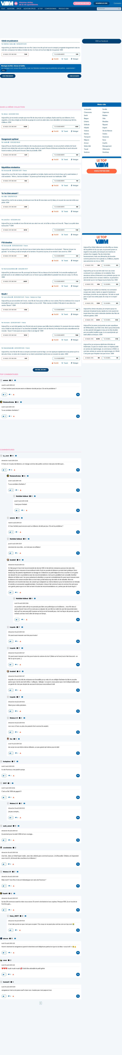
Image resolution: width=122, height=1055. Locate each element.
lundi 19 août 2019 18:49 (8, 987)
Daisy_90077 (14, 916)
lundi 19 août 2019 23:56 (21, 603)
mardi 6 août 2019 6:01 (8, 385)
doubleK (13, 560)
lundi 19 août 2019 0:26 (15, 744)
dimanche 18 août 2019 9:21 (9, 831)
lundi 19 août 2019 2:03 (8, 943)
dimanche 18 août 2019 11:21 (16, 565)
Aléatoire (10, 9)
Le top (40, 9)
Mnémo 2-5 (14, 718)
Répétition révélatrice (11, 168)
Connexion (117, 3)
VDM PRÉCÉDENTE (7, 76)
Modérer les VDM (101, 3)
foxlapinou (7, 761)
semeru (5, 380)
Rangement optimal (10, 139)
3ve (11, 739)
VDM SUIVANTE (74, 76)
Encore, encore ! (40, 370)
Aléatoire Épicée (30, 9)
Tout (3, 9)
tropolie (13, 627)
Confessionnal (50, 9)
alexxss (5, 938)
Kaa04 (5, 893)
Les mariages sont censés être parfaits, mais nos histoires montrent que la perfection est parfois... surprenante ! (38, 68)
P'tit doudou (7, 243)
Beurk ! (4, 294)
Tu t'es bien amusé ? (10, 193)
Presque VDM (64, 9)
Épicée (19, 9)
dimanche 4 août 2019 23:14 (10, 460)
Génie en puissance (10, 41)
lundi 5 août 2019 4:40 (8, 407)
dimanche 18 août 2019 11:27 (16, 653)
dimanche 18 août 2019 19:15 (16, 723)
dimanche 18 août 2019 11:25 (16, 632)
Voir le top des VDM (101, 171)
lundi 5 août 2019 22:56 (8, 788)
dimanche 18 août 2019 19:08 (10, 876)
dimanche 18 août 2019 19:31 (16, 921)
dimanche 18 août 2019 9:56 (10, 852)
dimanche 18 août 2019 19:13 (16, 808)
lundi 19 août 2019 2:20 (8, 965)
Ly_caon (6, 456)
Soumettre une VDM (82, 3)
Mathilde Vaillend (22, 496)
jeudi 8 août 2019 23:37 (15, 544)
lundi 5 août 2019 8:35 (8, 766)
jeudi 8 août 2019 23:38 (21, 501)
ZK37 (5, 783)
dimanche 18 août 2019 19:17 (10, 898)
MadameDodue (8, 402)
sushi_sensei (7, 826)
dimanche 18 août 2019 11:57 (16, 676)
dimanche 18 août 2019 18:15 (16, 702)
